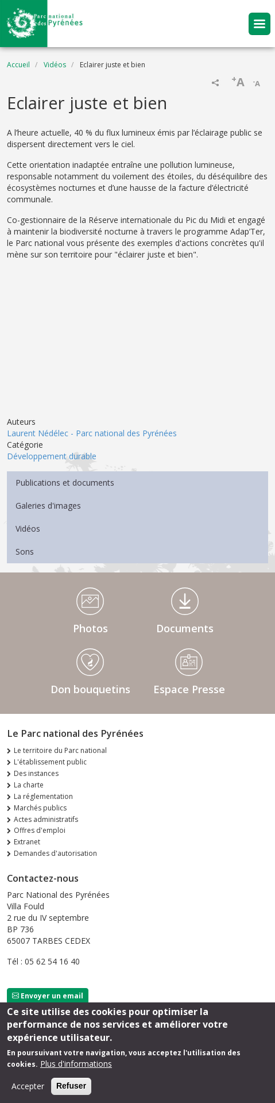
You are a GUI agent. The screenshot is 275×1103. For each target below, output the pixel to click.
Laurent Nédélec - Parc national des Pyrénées (92, 433)
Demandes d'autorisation (55, 853)
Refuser (71, 1085)
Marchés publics (40, 808)
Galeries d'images (48, 505)
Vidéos (55, 65)
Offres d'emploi (39, 830)
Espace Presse (189, 689)
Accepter (27, 1086)
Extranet (27, 842)
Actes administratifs (46, 819)
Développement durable (51, 456)
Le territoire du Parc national (60, 750)
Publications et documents (65, 482)
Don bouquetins (90, 689)
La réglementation (43, 796)
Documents (185, 628)
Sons (25, 551)
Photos (90, 628)
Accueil (18, 65)
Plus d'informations (76, 1063)
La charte (29, 785)
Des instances (36, 773)
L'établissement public (50, 762)
